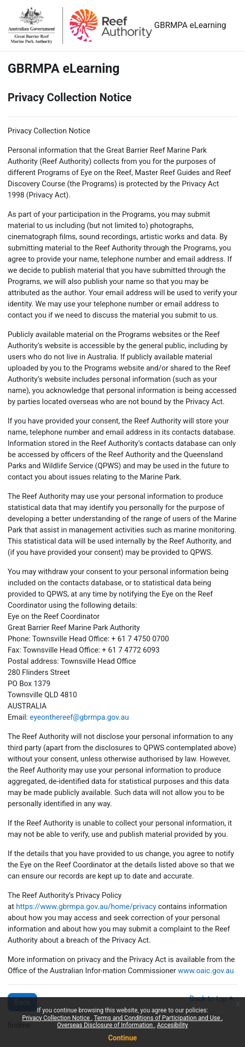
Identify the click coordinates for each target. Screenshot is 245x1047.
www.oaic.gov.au (206, 970)
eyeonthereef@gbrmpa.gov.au (79, 717)
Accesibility (172, 1025)
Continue (122, 1038)
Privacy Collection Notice (56, 1018)
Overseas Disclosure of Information (105, 1025)
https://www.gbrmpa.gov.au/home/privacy (86, 906)
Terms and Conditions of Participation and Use (158, 1018)
